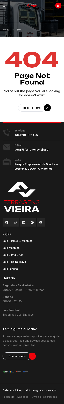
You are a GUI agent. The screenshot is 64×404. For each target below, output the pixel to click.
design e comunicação (41, 390)
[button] (58, 6)
